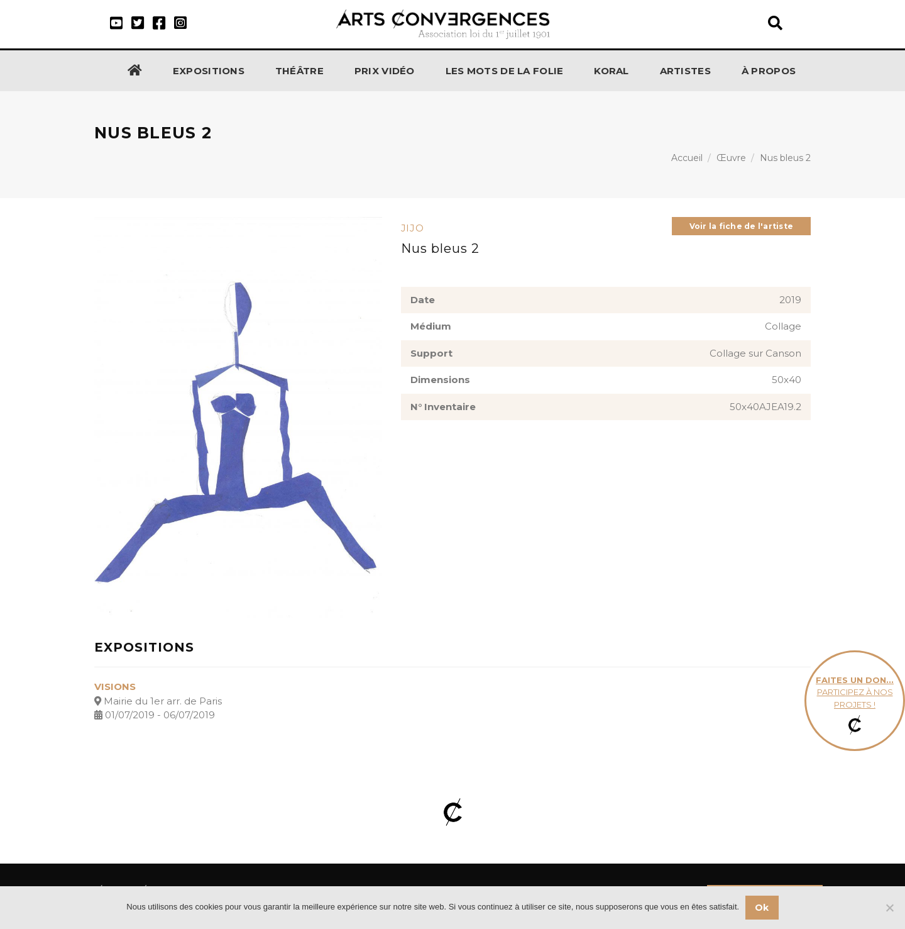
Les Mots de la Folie (505, 71)
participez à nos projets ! (855, 701)
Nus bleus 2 (785, 158)
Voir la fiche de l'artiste (741, 226)
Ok (762, 907)
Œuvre (731, 158)
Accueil (687, 158)
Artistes (685, 71)
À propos (769, 71)
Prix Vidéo (384, 71)
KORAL (611, 71)
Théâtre (299, 71)
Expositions (208, 71)
